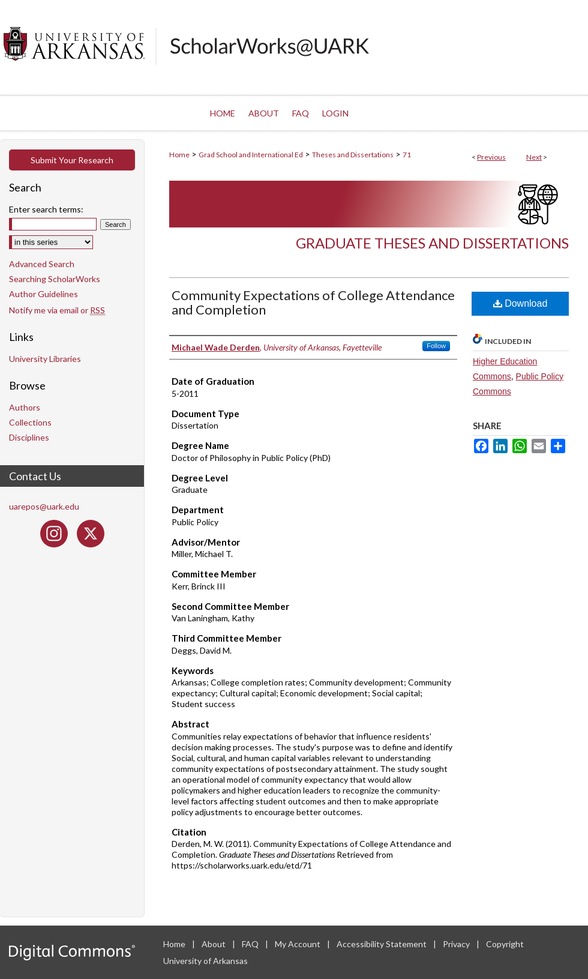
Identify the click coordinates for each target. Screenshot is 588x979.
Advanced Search (41, 264)
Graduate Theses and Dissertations (432, 243)
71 (407, 154)
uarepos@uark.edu (44, 506)
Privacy (457, 944)
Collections (30, 422)
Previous (491, 156)
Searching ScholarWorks (54, 279)
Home (179, 154)
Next (534, 156)
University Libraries (45, 359)
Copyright (505, 944)
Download (520, 303)
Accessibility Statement (382, 944)
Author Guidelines (43, 294)
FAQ (251, 944)
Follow (436, 345)
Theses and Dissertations (353, 154)
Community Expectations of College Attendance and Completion (313, 302)
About (214, 944)
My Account (298, 944)
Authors (24, 407)
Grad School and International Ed (251, 154)
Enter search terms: (46, 209)
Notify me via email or (57, 310)
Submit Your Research (72, 160)
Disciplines (29, 437)
